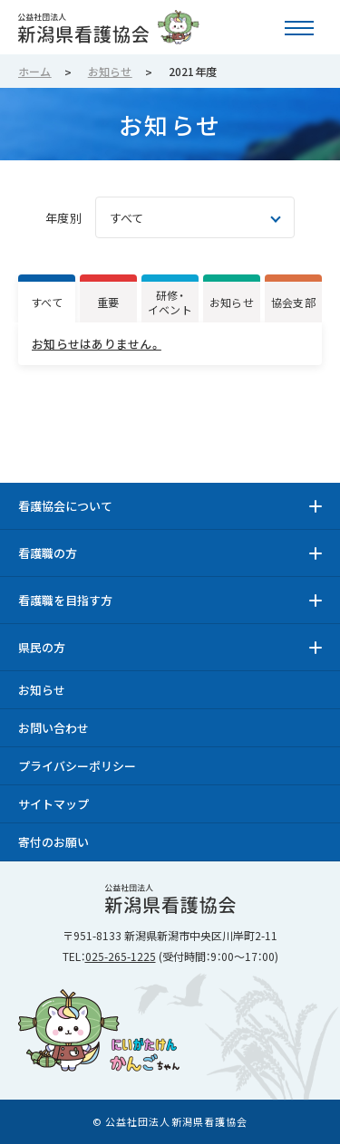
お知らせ (41, 689)
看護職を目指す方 (65, 600)
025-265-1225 (120, 956)
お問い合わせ (53, 727)
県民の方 (41, 647)
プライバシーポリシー (77, 765)
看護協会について (65, 505)
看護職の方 (47, 553)
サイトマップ (53, 803)
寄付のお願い (53, 842)
